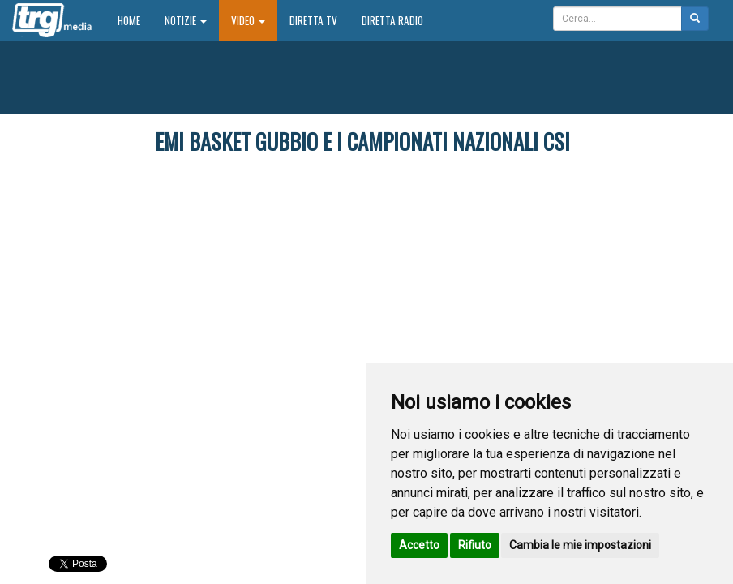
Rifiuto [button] (474, 545)
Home (135, 19)
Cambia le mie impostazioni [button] (580, 545)
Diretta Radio (392, 20)
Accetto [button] (419, 545)
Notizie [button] (186, 20)
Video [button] (248, 20)
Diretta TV (313, 20)
